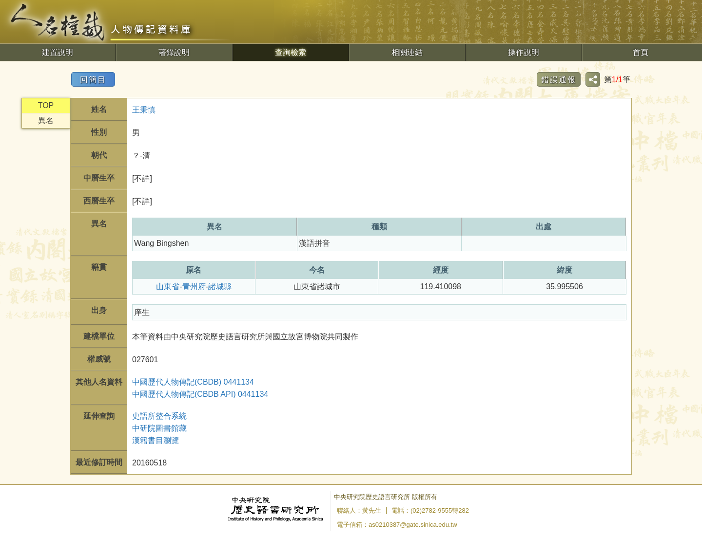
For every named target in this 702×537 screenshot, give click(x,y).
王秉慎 (144, 110)
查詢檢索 (290, 52)
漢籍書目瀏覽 (155, 440)
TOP (46, 105)
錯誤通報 (558, 79)
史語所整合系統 (159, 416)
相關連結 (407, 52)
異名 (46, 120)
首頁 (640, 52)
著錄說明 (174, 52)
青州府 (194, 286)
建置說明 (57, 52)
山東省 (167, 286)
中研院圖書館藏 (159, 428)
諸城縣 (220, 286)
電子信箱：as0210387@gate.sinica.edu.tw (397, 524)
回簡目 (93, 79)
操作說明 (523, 52)
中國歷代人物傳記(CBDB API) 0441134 (200, 394)
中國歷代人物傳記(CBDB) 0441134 (193, 382)
